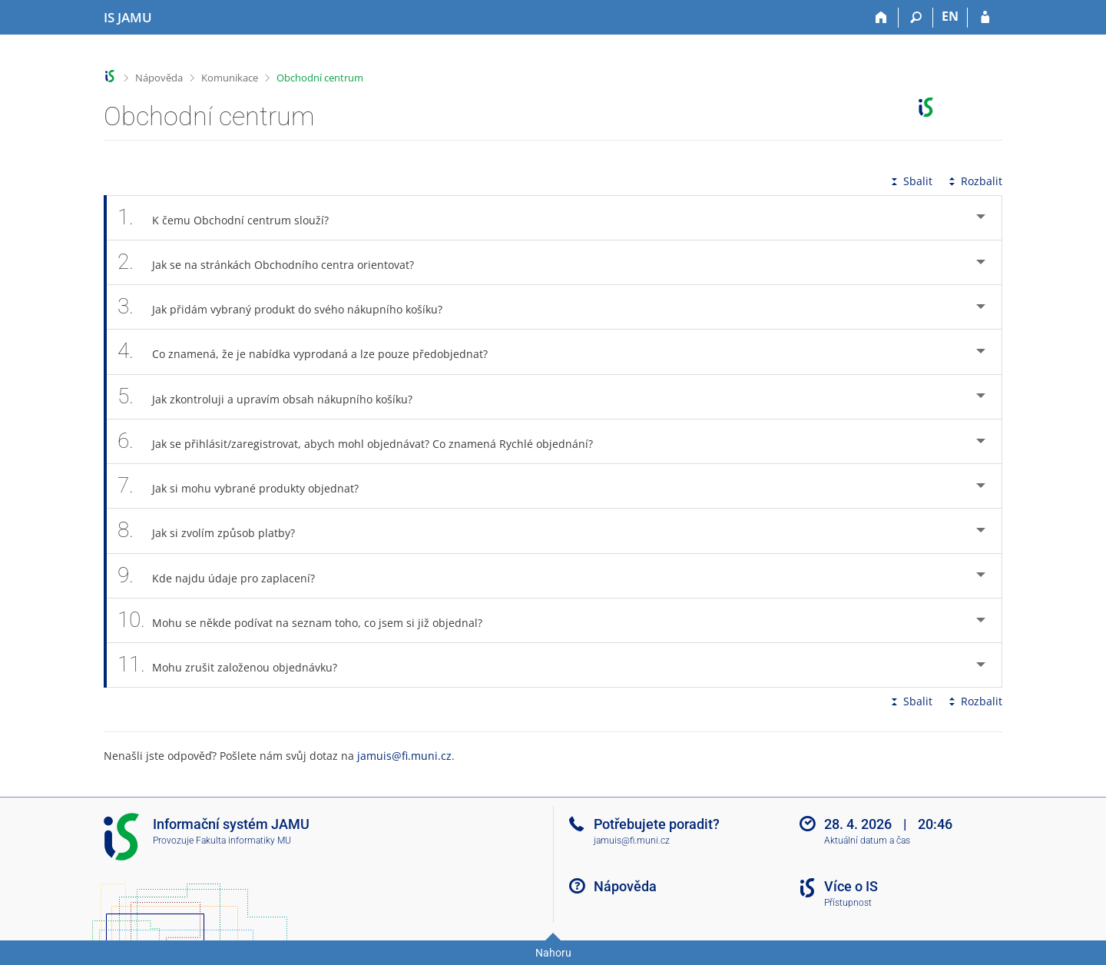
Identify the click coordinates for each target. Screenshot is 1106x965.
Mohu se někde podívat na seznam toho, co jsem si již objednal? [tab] (308, 620)
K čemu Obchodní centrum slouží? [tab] (232, 217)
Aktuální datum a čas (867, 840)
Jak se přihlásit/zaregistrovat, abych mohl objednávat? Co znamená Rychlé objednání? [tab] (364, 441)
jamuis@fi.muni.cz (404, 755)
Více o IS (851, 886)
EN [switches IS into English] (950, 16)
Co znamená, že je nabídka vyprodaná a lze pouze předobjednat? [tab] (311, 351)
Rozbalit (973, 181)
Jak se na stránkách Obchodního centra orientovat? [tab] (274, 262)
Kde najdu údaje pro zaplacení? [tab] (225, 575)
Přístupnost (848, 902)
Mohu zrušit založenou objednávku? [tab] (236, 665)
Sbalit (910, 181)
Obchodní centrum (319, 78)
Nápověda (159, 78)
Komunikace (229, 78)
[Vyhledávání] (916, 18)
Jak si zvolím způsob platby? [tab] (215, 530)
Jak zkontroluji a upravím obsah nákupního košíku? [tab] (273, 396)
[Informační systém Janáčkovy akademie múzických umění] (128, 18)
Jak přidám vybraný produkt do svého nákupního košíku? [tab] (288, 306)
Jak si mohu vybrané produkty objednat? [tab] (247, 486)
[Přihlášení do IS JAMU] (985, 18)
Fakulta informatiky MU (243, 840)
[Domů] (881, 18)
